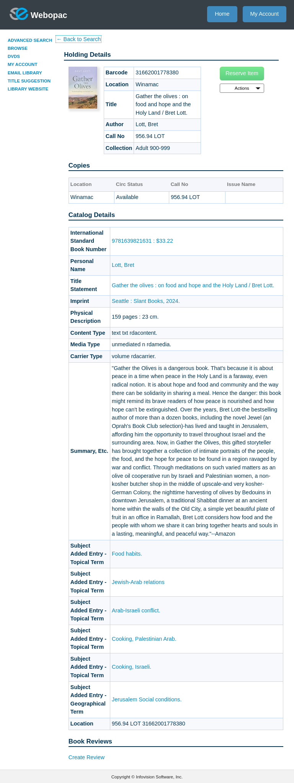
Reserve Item (241, 73)
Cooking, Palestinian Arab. (144, 639)
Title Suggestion (29, 81)
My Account (264, 14)
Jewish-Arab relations (138, 582)
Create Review (87, 757)
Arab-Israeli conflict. (136, 610)
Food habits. (127, 554)
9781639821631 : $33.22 (142, 241)
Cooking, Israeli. (131, 667)
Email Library (25, 73)
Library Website (28, 89)
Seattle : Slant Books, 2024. (146, 301)
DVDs (14, 56)
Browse (18, 48)
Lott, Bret (123, 265)
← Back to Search (78, 39)
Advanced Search (30, 40)
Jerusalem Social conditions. (146, 699)
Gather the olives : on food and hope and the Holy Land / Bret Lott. (193, 285)
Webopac (38, 14)
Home (222, 14)
